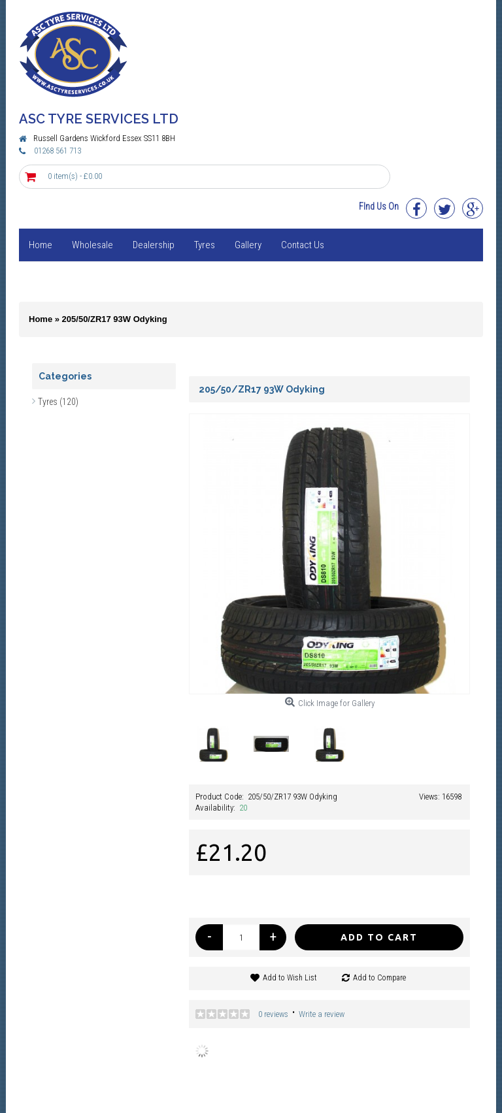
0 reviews (273, 1014)
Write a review (321, 1014)
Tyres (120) (58, 401)
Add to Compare (379, 977)
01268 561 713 (57, 150)
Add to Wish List (290, 977)
